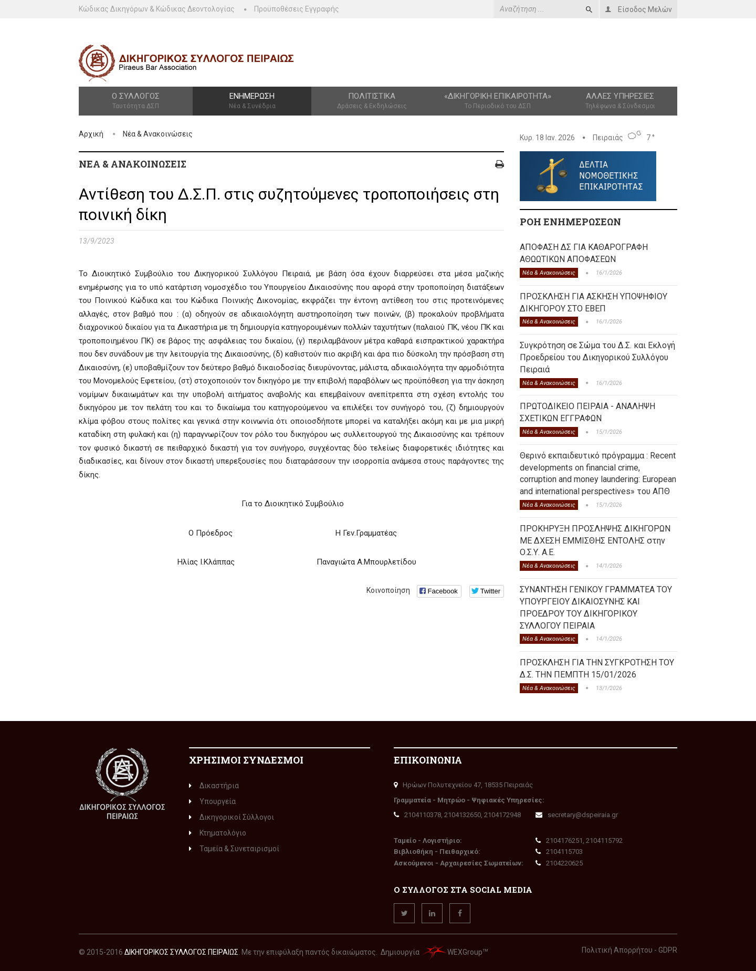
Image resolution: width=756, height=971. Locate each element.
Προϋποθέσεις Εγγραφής (296, 9)
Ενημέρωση (252, 101)
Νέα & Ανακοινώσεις (158, 134)
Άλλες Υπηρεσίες (620, 101)
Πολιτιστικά (372, 101)
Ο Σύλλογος (135, 101)
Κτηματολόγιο (217, 833)
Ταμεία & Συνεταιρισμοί (234, 848)
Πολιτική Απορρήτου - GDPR (629, 950)
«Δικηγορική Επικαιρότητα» (498, 101)
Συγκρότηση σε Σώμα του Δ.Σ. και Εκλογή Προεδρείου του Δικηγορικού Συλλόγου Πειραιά (597, 357)
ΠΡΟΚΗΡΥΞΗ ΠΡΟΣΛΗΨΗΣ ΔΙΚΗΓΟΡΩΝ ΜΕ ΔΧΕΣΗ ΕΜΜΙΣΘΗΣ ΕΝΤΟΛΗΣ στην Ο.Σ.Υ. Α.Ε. (595, 541)
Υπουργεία (212, 801)
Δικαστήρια (214, 785)
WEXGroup (451, 952)
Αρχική (91, 134)
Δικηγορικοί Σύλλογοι (231, 817)
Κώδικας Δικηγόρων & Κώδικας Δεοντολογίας (157, 9)
